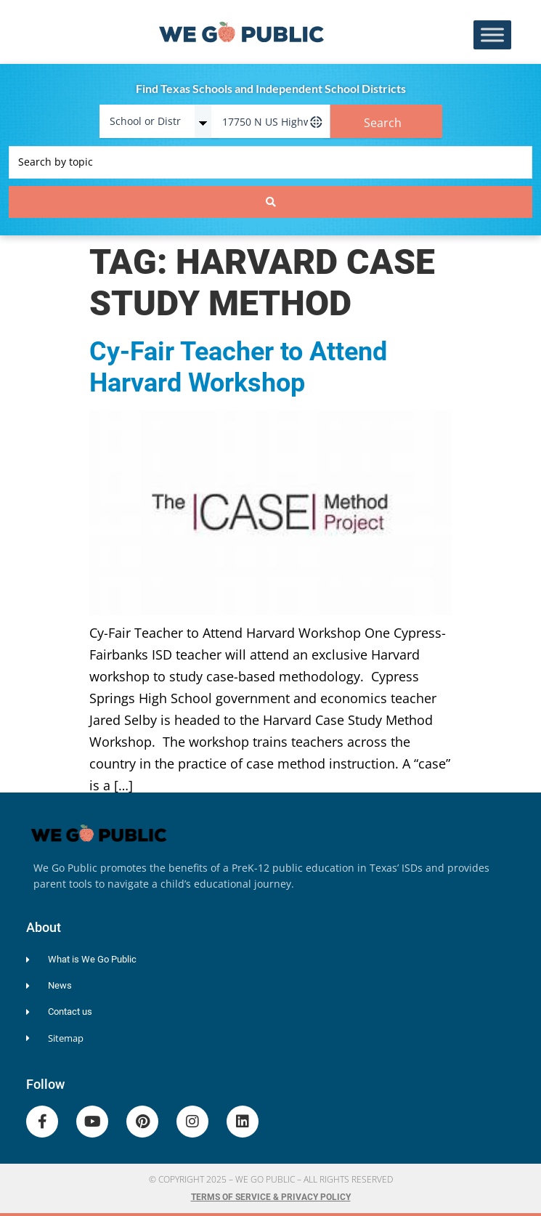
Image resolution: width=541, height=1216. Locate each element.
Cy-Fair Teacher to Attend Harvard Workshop (238, 367)
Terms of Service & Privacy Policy (271, 1197)
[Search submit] (270, 202)
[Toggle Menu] (492, 35)
